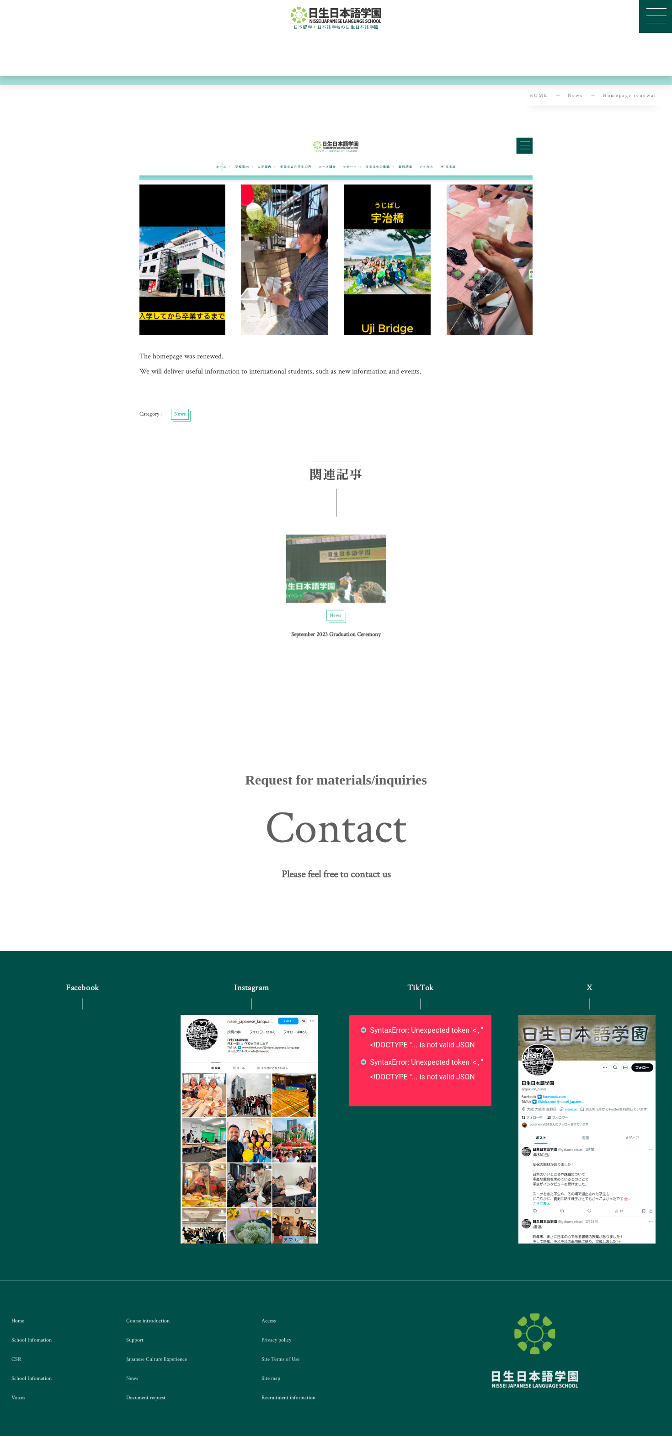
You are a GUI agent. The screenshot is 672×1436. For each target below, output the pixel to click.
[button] (336, 879)
